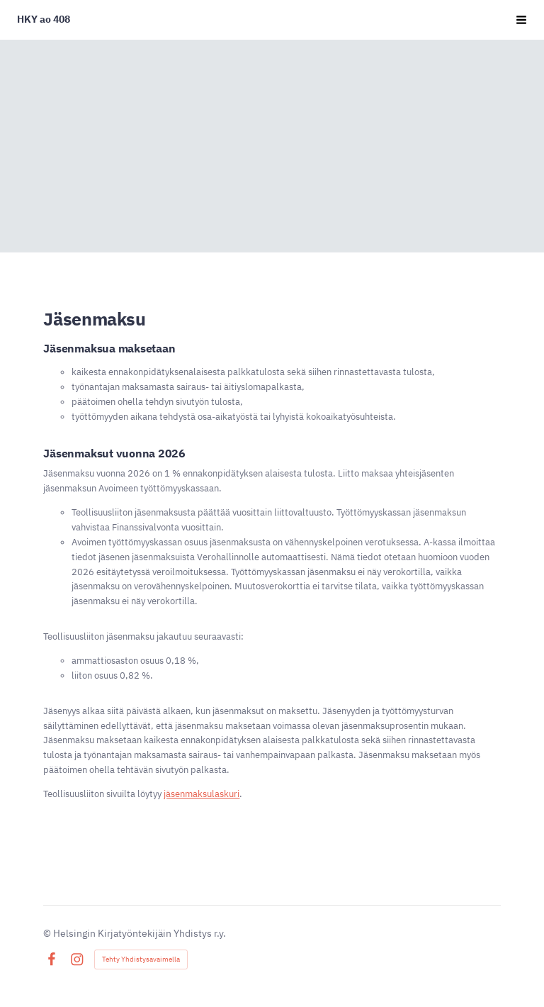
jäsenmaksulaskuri (201, 794)
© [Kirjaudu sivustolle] (48, 933)
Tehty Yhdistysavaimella (141, 959)
